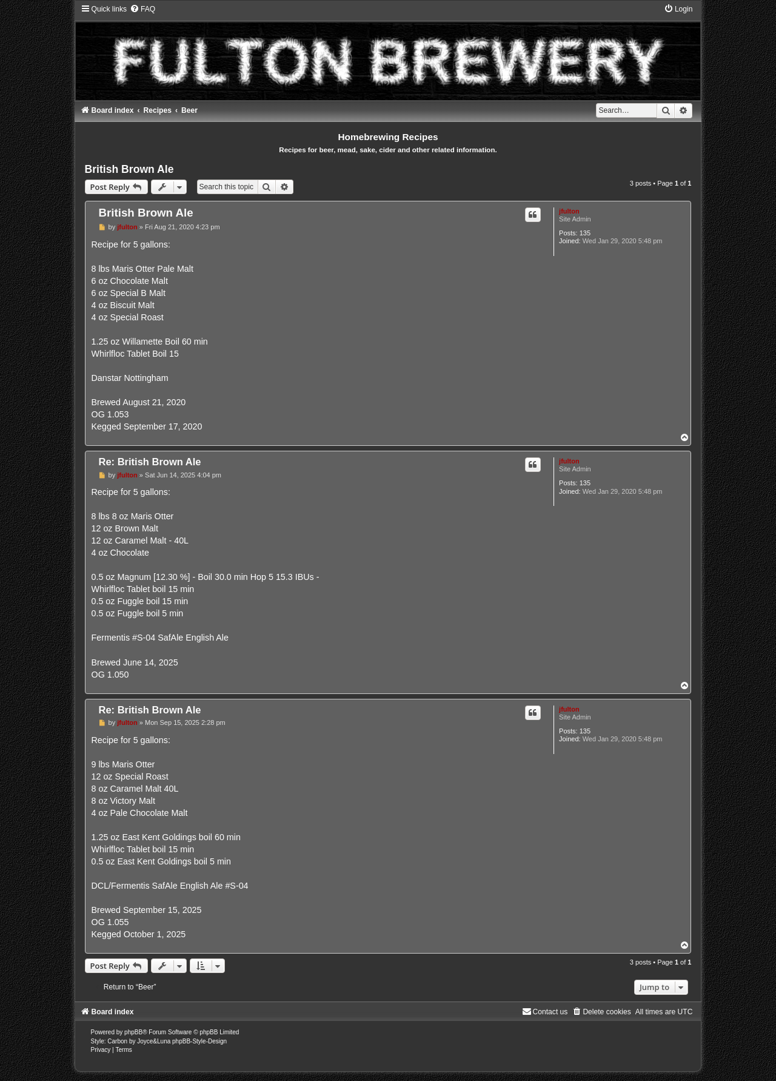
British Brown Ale (129, 169)
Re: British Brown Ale (150, 461)
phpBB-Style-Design (199, 1041)
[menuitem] (142, 9)
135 (585, 233)
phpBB (133, 1032)
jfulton (569, 211)
